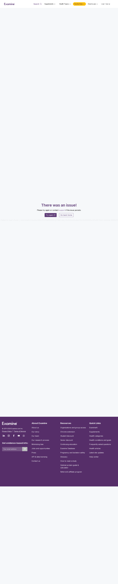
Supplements (49, 4)
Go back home (66, 215)
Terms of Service (20, 431)
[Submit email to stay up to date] (24, 449)
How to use (92, 4)
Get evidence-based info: (14, 443)
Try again (50, 215)
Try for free (78, 4)
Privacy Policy (7, 431)
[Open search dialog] (37, 4)
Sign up (107, 4)
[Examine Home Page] (9, 4)
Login (103, 4)
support (62, 210)
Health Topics (64, 4)
